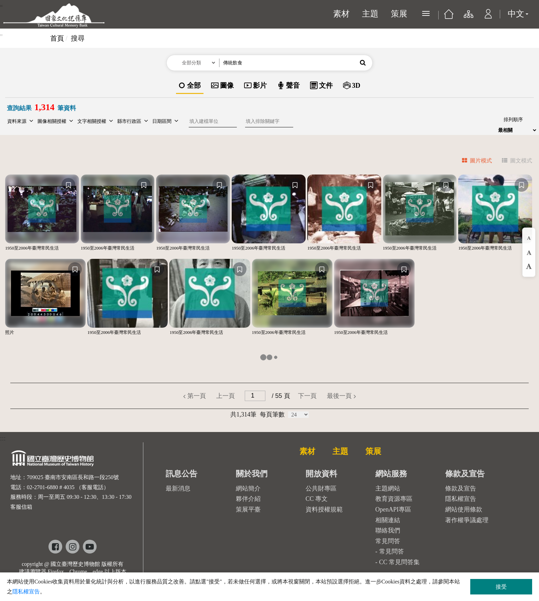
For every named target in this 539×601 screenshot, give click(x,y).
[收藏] (68, 185)
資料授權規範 (324, 509)
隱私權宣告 (460, 498)
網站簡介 (248, 488)
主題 (370, 13)
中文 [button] (518, 13)
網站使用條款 (463, 509)
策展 (399, 13)
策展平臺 (248, 509)
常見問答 (391, 551)
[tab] (473, 162)
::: (1, 5)
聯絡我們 (387, 530)
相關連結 (387, 520)
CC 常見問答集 (399, 562)
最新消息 (178, 488)
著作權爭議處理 (466, 520)
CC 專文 (317, 498)
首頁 (57, 38)
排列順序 (513, 119)
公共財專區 (321, 488)
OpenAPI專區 (393, 509)
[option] (190, 86)
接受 (501, 587)
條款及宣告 (460, 488)
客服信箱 (21, 507)
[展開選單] (426, 13)
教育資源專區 (393, 498)
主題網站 (387, 488)
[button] (488, 17)
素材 (341, 13)
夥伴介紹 (248, 498)
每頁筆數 (272, 414)
